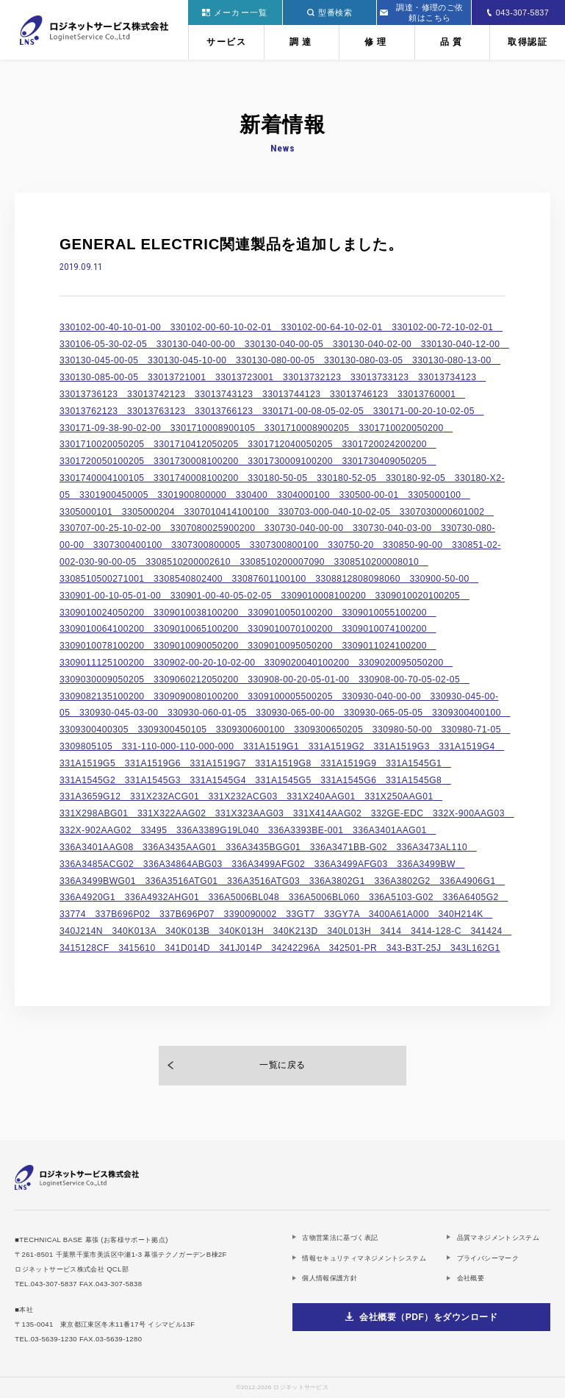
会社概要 (471, 1278)
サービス (226, 42)
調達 (301, 42)
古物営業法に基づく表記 (340, 1237)
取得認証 (527, 42)
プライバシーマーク (488, 1258)
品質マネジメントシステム (498, 1237)
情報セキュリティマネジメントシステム (364, 1258)
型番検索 (329, 12)
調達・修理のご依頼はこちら (421, 12)
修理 (376, 42)
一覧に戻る (282, 1065)
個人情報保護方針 (329, 1278)
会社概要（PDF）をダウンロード (428, 1317)
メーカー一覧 (234, 12)
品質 (452, 42)
